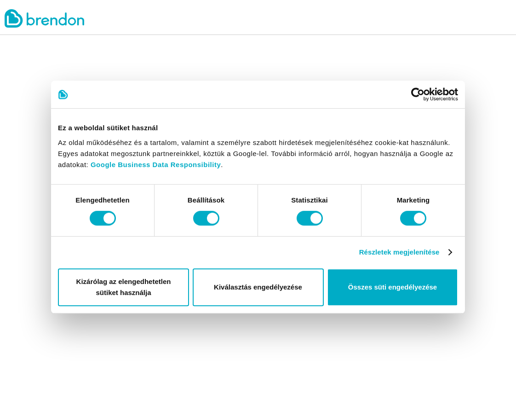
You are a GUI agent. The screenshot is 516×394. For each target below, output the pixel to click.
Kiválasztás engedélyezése (258, 287)
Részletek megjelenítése (399, 252)
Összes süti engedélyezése (392, 287)
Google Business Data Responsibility (156, 164)
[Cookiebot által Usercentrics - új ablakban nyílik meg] (418, 94)
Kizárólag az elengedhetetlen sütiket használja (123, 287)
